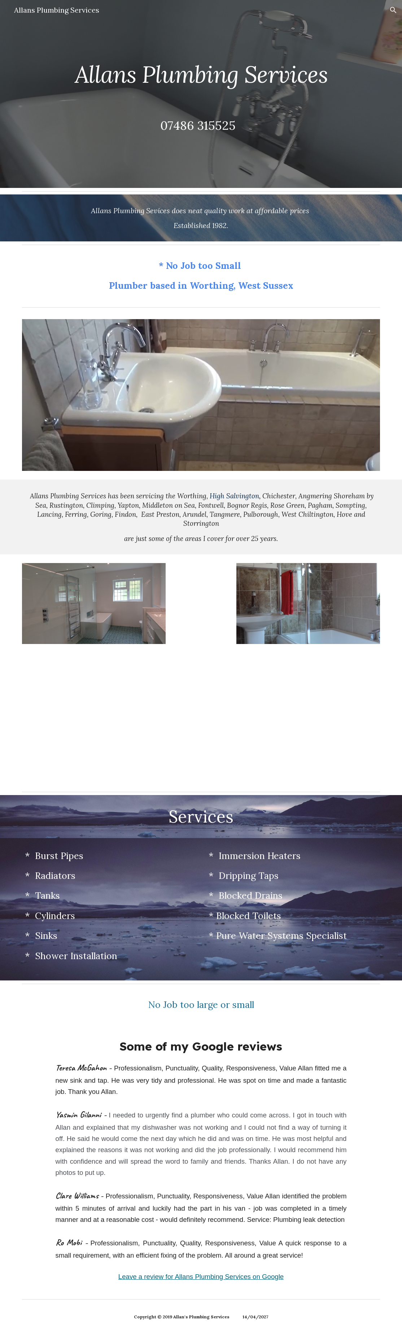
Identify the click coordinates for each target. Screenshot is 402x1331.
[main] (201, 74)
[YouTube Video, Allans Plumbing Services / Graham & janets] (293, 720)
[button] (393, 10)
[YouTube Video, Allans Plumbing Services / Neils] (109, 720)
